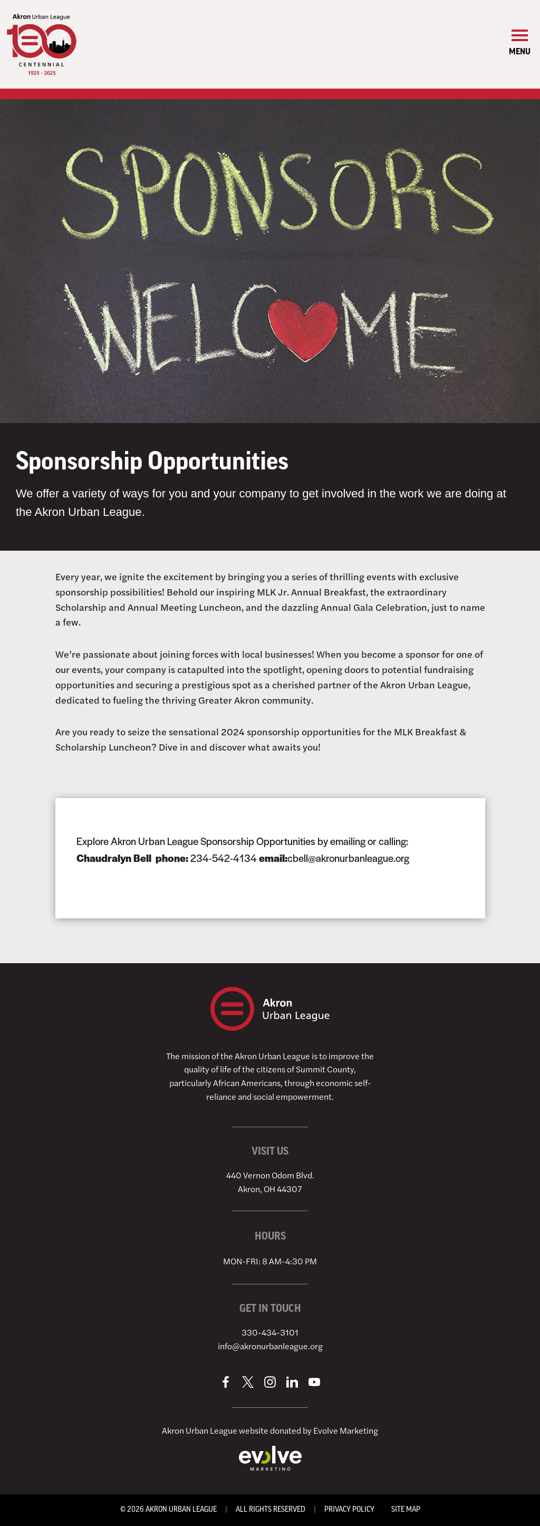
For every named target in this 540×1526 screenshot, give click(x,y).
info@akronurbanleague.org (270, 1346)
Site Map (405, 1510)
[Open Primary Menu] (520, 44)
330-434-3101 (270, 1332)
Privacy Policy (349, 1510)
